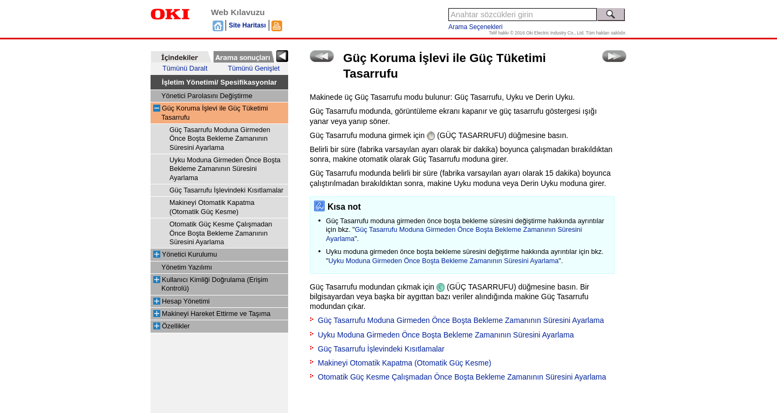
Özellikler (176, 326)
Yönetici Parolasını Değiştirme (207, 96)
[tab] (181, 57)
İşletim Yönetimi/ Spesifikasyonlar (219, 82)
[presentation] (181, 57)
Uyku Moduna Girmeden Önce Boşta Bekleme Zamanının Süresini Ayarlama (225, 169)
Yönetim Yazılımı (186, 267)
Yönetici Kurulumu (189, 254)
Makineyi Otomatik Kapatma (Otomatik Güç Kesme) (404, 363)
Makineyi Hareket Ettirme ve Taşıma (216, 314)
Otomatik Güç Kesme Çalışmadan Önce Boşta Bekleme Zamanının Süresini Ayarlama (220, 233)
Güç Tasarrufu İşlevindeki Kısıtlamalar (226, 190)
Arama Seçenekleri (475, 27)
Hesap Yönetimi (186, 301)
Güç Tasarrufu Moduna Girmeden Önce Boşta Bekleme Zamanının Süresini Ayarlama (219, 139)
